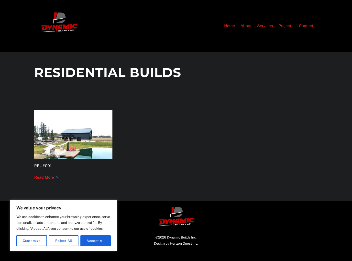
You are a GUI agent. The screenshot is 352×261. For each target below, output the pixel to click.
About (246, 25)
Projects (285, 25)
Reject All (63, 241)
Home (229, 25)
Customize (32, 241)
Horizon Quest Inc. (184, 243)
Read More (44, 177)
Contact (306, 25)
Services (265, 25)
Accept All (95, 241)
